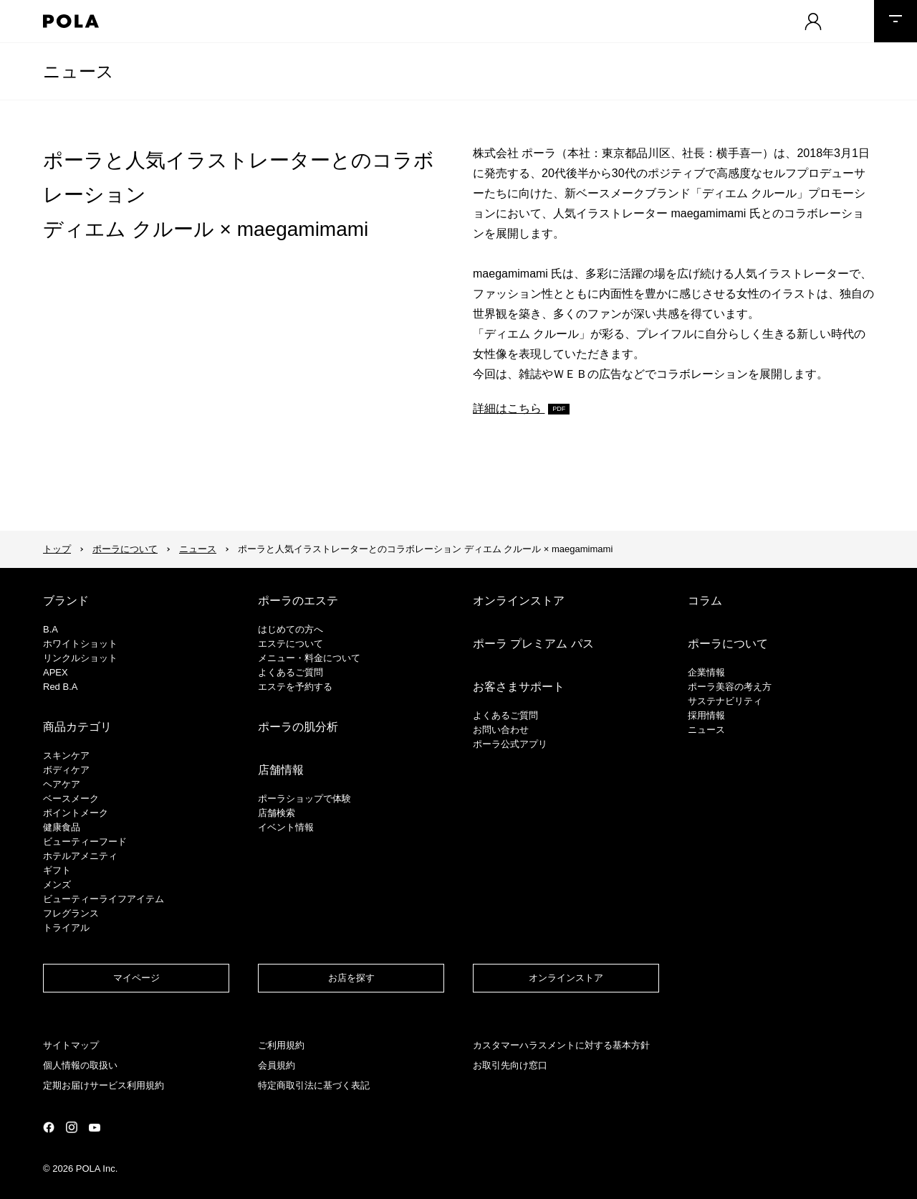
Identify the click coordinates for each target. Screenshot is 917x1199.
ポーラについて (125, 549)
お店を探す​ (351, 977)
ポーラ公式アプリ (510, 744)
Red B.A (60, 686)
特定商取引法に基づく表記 (314, 1085)
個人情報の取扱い (80, 1065)
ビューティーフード (85, 841)
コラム (705, 600)
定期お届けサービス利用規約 (103, 1085)
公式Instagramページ (71, 1127)
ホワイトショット (80, 643)
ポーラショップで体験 (304, 798)
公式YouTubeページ (94, 1128)
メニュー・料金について (309, 658)
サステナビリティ (725, 701)
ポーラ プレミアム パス (533, 644)
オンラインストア (519, 600)
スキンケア (66, 755)
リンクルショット (80, 658)
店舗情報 (281, 770)
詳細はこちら (508, 408)
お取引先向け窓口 (510, 1065)
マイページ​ (136, 977)
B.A (50, 629)
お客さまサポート (519, 687)
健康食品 (61, 827)
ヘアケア (61, 784)
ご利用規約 (281, 1045)
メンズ (57, 884)
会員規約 (276, 1065)
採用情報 (706, 715)
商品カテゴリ (77, 727)
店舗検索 (276, 812)
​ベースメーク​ (71, 798)
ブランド (66, 600)
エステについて (290, 643)
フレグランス (71, 913)
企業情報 (706, 672)
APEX (55, 672)
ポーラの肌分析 (298, 727)
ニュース (78, 71)
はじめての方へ (290, 629)
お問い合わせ (501, 729)
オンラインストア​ (566, 977)
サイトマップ (71, 1045)
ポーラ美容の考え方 (730, 686)
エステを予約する (295, 686)
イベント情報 (286, 827)
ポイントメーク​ (75, 812)
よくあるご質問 (290, 672)
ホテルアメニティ (80, 855)
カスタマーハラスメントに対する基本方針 (561, 1045)
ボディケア (66, 769)
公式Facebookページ (48, 1127)
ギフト (57, 870)
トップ (57, 549)
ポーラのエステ (298, 600)
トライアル (66, 927)
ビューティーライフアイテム (103, 899)
